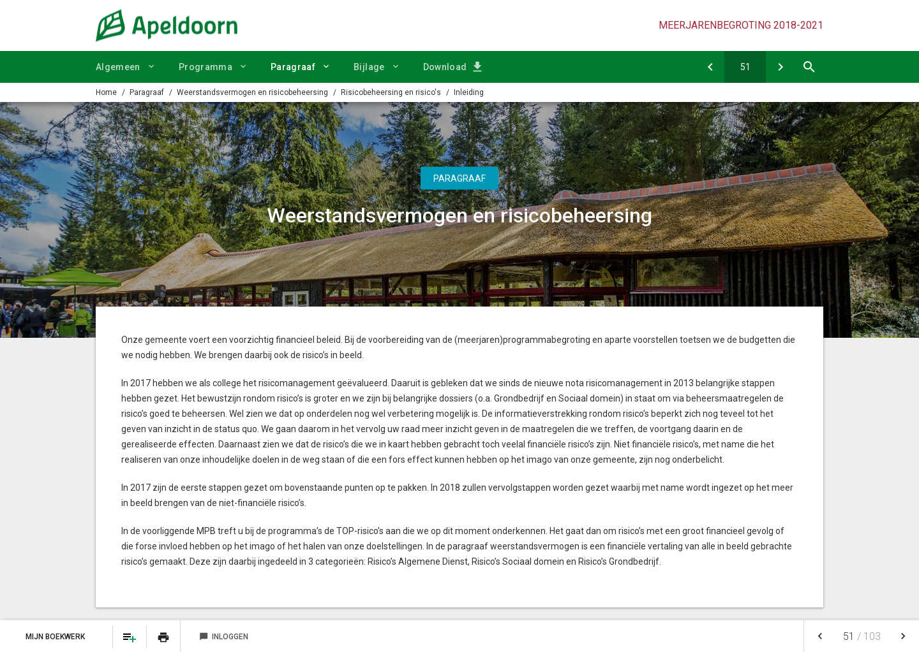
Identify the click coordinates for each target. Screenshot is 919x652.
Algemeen (118, 67)
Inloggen (223, 636)
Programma (205, 67)
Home (106, 92)
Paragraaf (293, 67)
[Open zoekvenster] (809, 67)
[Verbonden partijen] (710, 67)
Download (445, 67)
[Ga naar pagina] (745, 67)
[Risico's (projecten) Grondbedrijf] (780, 67)
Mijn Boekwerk (56, 636)
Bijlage (369, 67)
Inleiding (469, 92)
